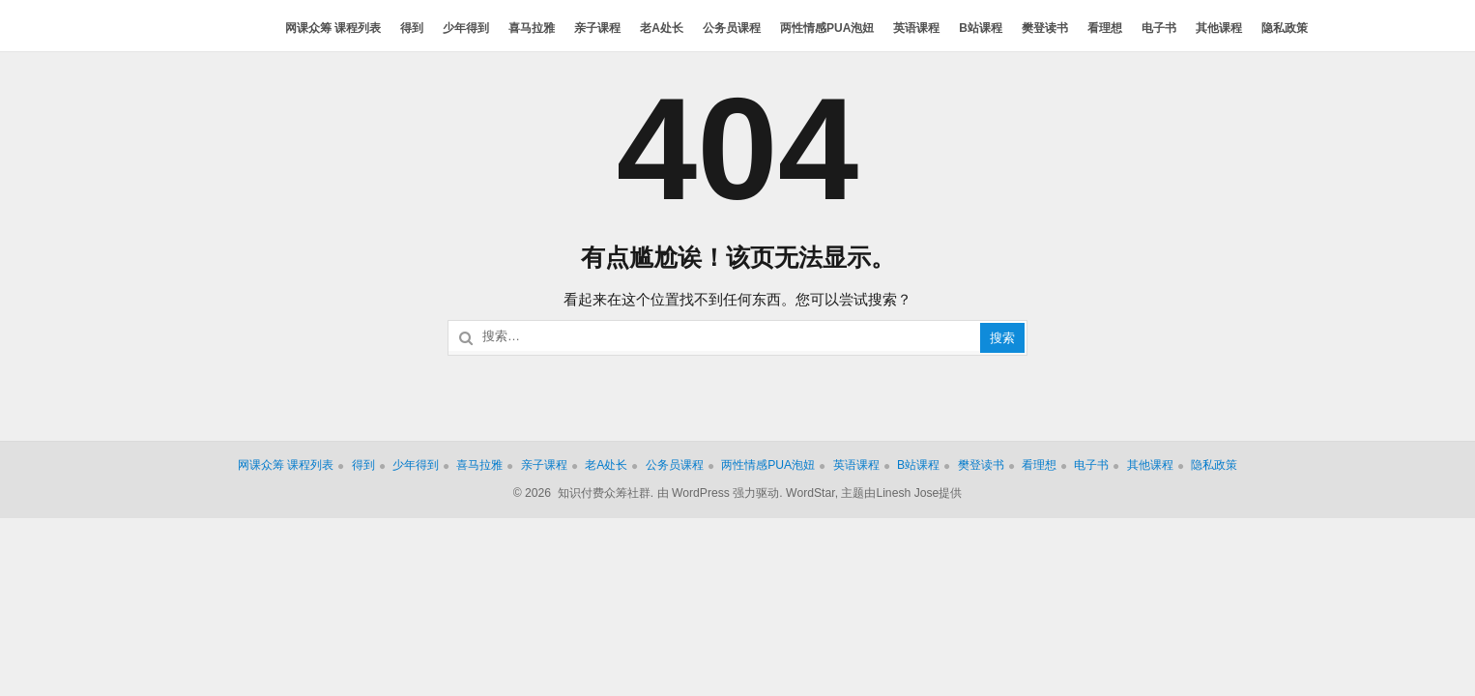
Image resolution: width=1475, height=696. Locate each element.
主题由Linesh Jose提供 (901, 493)
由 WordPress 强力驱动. (720, 493)
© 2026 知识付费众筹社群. (583, 493)
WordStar (810, 493)
